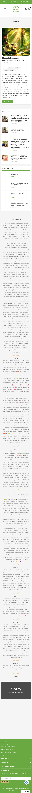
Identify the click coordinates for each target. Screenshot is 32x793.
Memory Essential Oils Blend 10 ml (18, 173)
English (25, 791)
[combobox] (25, 791)
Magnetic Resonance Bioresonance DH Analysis (13, 59)
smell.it (23, 454)
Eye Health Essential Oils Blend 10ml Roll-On (19, 204)
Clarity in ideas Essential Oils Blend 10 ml (19, 183)
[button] (26, 782)
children (11, 67)
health (17, 67)
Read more (7, 101)
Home (2, 15)
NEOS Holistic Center (9, 70)
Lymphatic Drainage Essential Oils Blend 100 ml (19, 194)
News (7, 15)
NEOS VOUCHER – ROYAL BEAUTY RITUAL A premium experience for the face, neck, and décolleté (18, 157)
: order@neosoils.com (10, 752)
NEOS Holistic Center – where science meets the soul (19, 129)
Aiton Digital (19, 790)
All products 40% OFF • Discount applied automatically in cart (16, 2)
